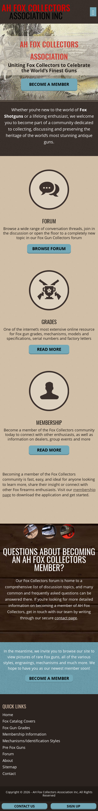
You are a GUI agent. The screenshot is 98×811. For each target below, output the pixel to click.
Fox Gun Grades (16, 728)
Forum (8, 754)
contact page (66, 617)
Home (7, 715)
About (7, 760)
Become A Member (49, 84)
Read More (49, 349)
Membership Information (24, 734)
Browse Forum (49, 248)
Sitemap (9, 767)
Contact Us (24, 806)
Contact (9, 773)
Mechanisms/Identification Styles (31, 741)
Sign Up (73, 806)
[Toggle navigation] (93, 11)
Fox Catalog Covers (18, 721)
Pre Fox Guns (13, 747)
